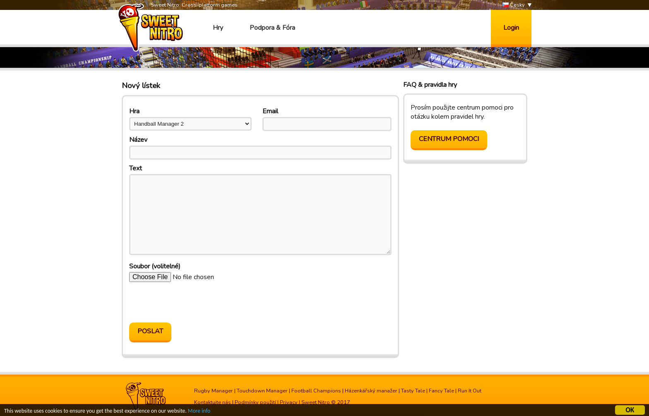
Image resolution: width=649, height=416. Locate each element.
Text (135, 168)
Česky (513, 5)
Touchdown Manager (262, 390)
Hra (134, 111)
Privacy (289, 402)
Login (511, 27)
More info (199, 412)
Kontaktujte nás (212, 402)
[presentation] (192, 302)
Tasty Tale (413, 390)
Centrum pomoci (449, 138)
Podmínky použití (255, 402)
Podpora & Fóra (272, 27)
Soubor (154, 266)
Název (138, 139)
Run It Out (469, 390)
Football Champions (316, 390)
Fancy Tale (441, 390)
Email (270, 111)
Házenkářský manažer (371, 390)
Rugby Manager (213, 390)
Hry (218, 27)
